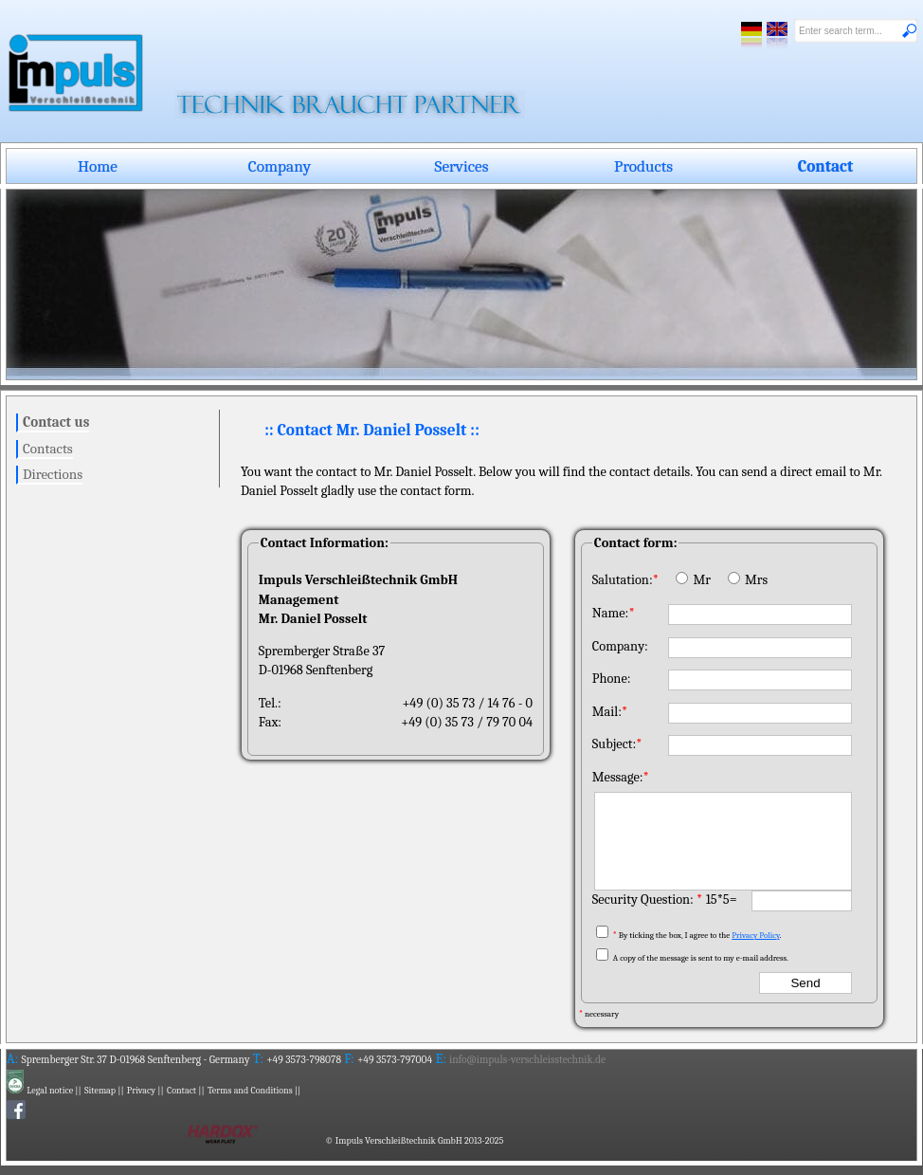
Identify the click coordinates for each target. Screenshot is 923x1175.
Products (643, 165)
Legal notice (50, 1090)
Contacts (48, 448)
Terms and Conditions (250, 1090)
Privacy (141, 1090)
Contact (825, 165)
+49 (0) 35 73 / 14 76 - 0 (467, 703)
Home (98, 165)
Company (279, 165)
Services (462, 165)
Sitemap (100, 1090)
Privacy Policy (755, 935)
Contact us (56, 422)
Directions (52, 474)
